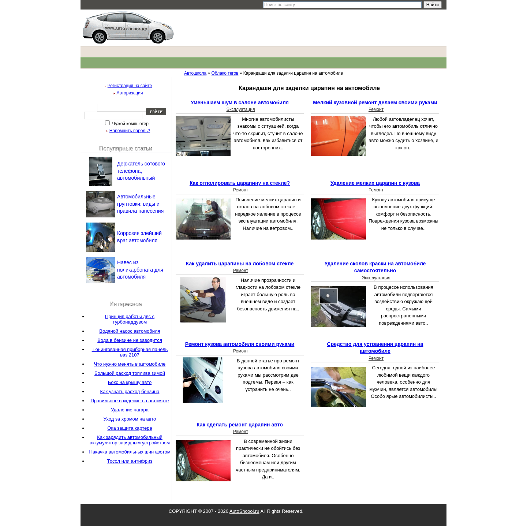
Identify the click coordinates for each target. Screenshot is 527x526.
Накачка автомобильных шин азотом (129, 452)
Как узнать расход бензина (130, 391)
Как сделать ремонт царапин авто (240, 425)
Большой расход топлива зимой (129, 373)
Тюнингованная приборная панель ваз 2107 (130, 352)
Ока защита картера (129, 428)
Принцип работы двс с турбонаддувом (129, 319)
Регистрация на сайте (130, 85)
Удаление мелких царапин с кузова (375, 183)
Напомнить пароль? (129, 130)
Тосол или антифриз (129, 461)
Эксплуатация (241, 109)
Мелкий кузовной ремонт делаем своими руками (375, 102)
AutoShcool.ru (244, 511)
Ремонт (376, 109)
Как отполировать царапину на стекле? (240, 183)
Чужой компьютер (130, 123)
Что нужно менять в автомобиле (130, 364)
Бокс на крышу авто (130, 382)
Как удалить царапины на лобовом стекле (240, 263)
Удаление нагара (130, 410)
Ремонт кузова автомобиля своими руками (240, 344)
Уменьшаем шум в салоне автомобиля (240, 102)
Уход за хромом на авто (130, 419)
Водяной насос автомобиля (129, 331)
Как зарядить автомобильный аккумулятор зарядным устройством (130, 439)
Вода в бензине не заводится (129, 340)
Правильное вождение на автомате (129, 400)
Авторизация (130, 93)
